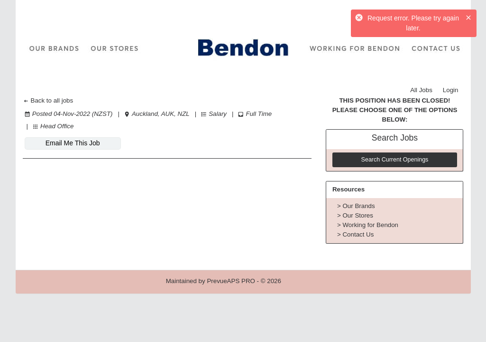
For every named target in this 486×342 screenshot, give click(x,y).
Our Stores (357, 215)
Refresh (309, 281)
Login (450, 90)
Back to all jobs (48, 100)
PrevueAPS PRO (231, 281)
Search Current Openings (395, 159)
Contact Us (358, 234)
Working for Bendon (370, 224)
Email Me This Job (73, 143)
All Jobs (421, 90)
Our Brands (358, 205)
